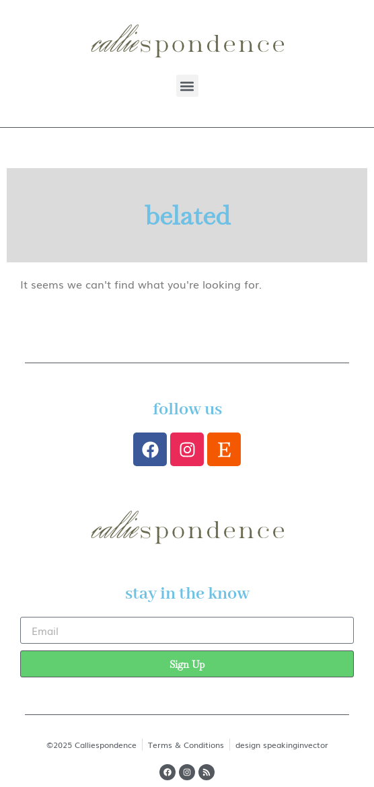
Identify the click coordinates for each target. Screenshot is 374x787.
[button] (187, 86)
